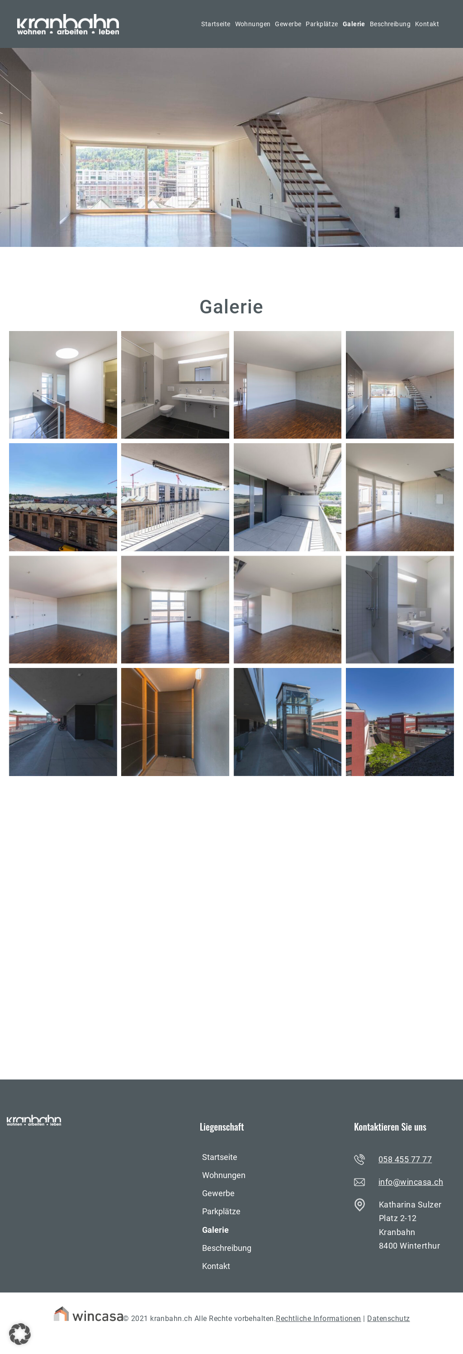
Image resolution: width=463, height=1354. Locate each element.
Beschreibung (390, 24)
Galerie (354, 24)
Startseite (215, 24)
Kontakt (427, 24)
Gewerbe (288, 24)
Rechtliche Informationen (318, 1318)
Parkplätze (322, 24)
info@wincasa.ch (410, 1182)
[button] (20, 1334)
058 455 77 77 (405, 1159)
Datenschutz (388, 1318)
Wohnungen (253, 24)
